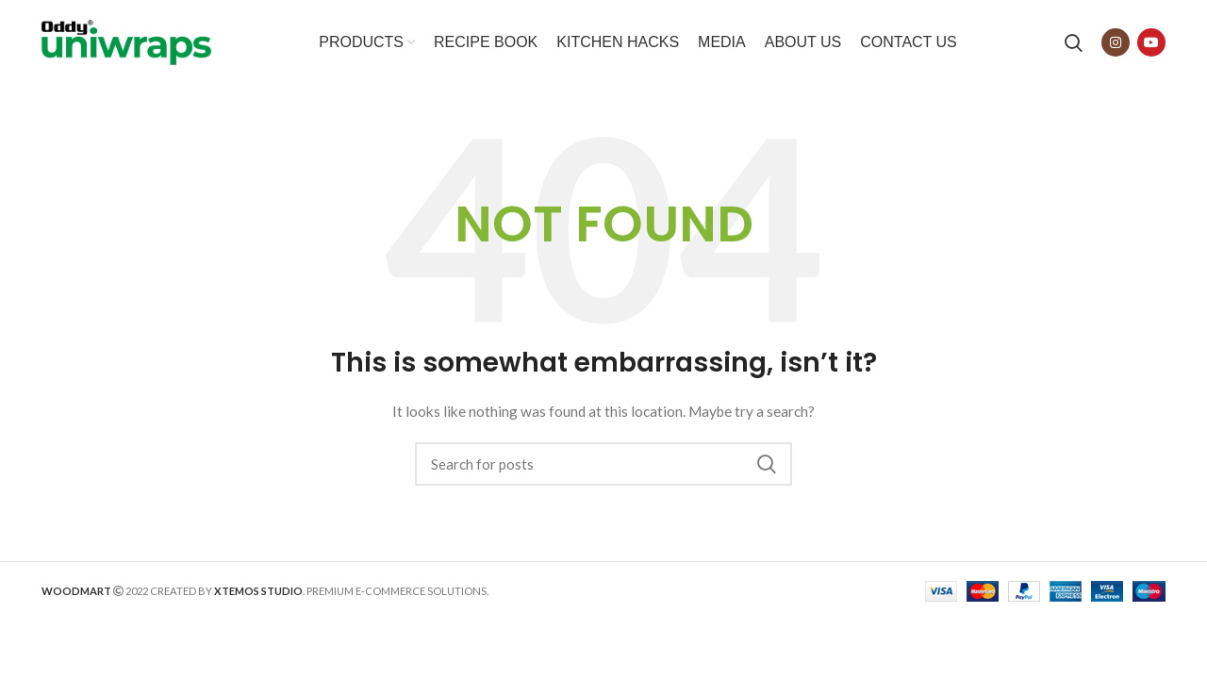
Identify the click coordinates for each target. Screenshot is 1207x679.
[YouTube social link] (1151, 42)
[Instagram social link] (1115, 42)
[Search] (1073, 42)
